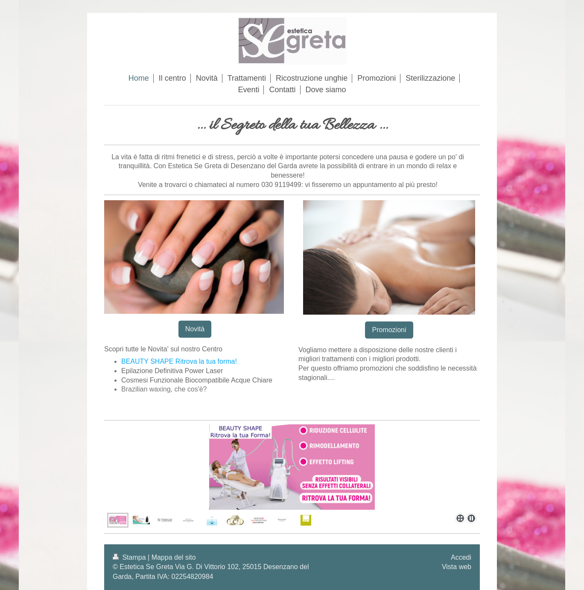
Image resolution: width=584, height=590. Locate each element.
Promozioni (389, 329)
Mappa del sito (174, 557)
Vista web (456, 566)
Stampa (130, 557)
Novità (194, 329)
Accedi (461, 557)
